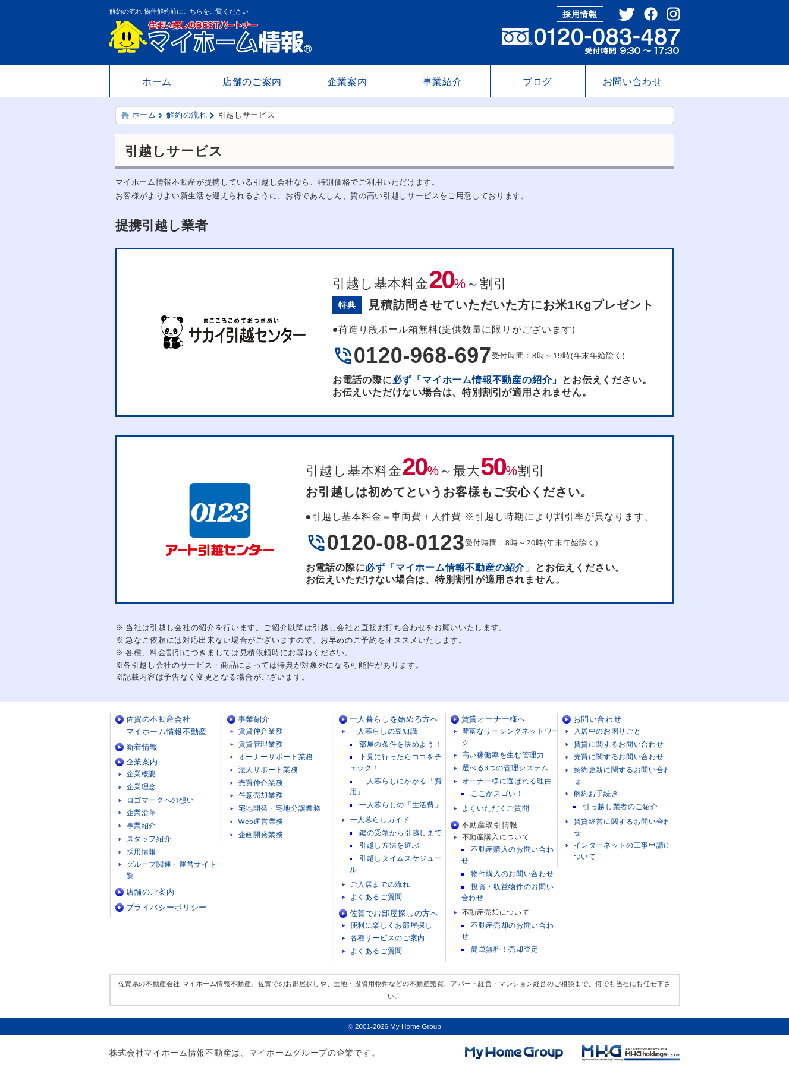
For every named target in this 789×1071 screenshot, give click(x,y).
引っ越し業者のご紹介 (620, 806)
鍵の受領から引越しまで (400, 832)
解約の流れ (186, 114)
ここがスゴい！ (497, 793)
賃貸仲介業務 (261, 731)
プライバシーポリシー (167, 907)
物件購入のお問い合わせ (512, 873)
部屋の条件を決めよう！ (400, 744)
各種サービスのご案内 (388, 938)
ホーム (157, 82)
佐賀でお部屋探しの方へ (394, 913)
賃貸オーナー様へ (493, 719)
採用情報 (580, 14)
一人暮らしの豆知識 (384, 731)
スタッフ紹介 (149, 838)
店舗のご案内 (252, 82)
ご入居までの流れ (380, 884)
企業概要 (142, 774)
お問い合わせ (632, 82)
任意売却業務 (261, 795)
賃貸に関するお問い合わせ (619, 744)
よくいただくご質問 (496, 808)
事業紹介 (443, 82)
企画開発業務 (261, 834)
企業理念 (142, 787)
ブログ (537, 82)
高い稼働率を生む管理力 (503, 755)
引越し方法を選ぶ (389, 845)
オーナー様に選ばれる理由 (507, 781)
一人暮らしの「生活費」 (400, 804)
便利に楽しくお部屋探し (391, 925)
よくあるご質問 (376, 897)
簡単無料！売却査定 (505, 949)
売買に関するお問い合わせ (619, 756)
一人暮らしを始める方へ (394, 719)
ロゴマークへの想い (160, 800)
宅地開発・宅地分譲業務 (279, 808)
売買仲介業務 (261, 782)
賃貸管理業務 (261, 744)
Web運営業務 (261, 821)
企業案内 (347, 82)
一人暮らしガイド (380, 819)
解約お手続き (596, 793)
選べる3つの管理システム (505, 768)
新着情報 (142, 747)
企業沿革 (142, 812)
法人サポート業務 (268, 769)
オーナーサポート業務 (276, 756)
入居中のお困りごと (608, 731)
